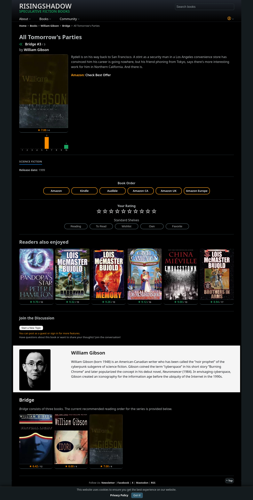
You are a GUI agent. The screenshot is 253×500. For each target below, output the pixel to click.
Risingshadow (45, 8)
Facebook (123, 482)
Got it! (137, 495)
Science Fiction (30, 161)
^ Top (229, 480)
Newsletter (108, 482)
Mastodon (142, 482)
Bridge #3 (33, 44)
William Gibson (36, 49)
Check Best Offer (98, 75)
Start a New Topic (31, 327)
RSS (153, 482)
